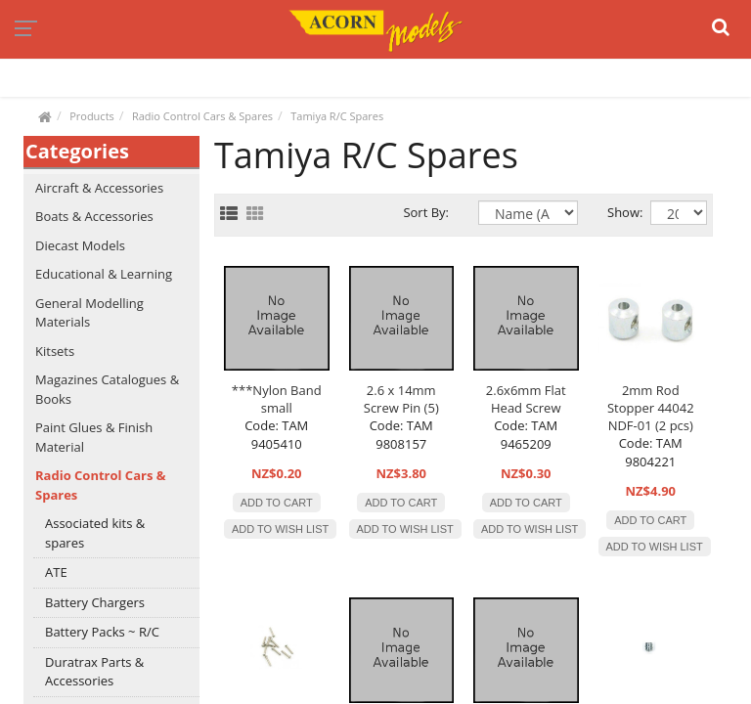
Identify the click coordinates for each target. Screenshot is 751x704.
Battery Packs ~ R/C (102, 631)
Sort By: (426, 212)
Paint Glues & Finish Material (94, 437)
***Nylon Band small (277, 399)
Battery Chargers (95, 602)
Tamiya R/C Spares (336, 116)
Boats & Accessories (94, 216)
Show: (614, 212)
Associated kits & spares (95, 532)
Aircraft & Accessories (99, 188)
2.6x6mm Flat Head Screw (526, 399)
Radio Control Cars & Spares (202, 116)
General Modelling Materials (89, 312)
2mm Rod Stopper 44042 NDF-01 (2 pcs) (650, 407)
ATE (56, 572)
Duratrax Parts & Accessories (94, 671)
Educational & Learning (103, 274)
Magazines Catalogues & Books (107, 389)
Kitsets (54, 351)
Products (91, 116)
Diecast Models (80, 245)
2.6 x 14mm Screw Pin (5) (401, 399)
